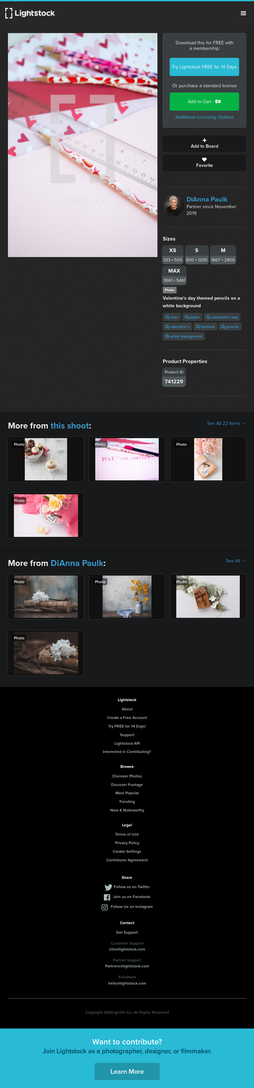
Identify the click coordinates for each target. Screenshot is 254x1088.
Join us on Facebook (131, 896)
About (127, 709)
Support (127, 734)
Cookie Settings (127, 851)
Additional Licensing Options (204, 117)
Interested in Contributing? (127, 751)
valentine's (177, 326)
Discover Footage (127, 784)
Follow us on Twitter (132, 886)
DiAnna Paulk (207, 199)
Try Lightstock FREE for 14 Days (204, 66)
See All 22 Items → (226, 423)
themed (205, 326)
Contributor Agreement (127, 860)
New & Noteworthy (127, 810)
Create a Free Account (127, 717)
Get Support (127, 932)
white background (183, 336)
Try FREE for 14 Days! (127, 726)
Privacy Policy (127, 842)
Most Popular (127, 793)
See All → (236, 561)
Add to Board (204, 143)
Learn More (127, 1071)
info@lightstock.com (127, 949)
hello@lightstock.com (127, 983)
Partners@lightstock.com (127, 966)
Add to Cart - (204, 101)
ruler (171, 317)
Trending (127, 801)
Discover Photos (127, 776)
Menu (243, 13)
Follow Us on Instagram (132, 906)
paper (192, 317)
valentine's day (222, 317)
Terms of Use (127, 834)
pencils (230, 326)
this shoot (70, 425)
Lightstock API (127, 743)
